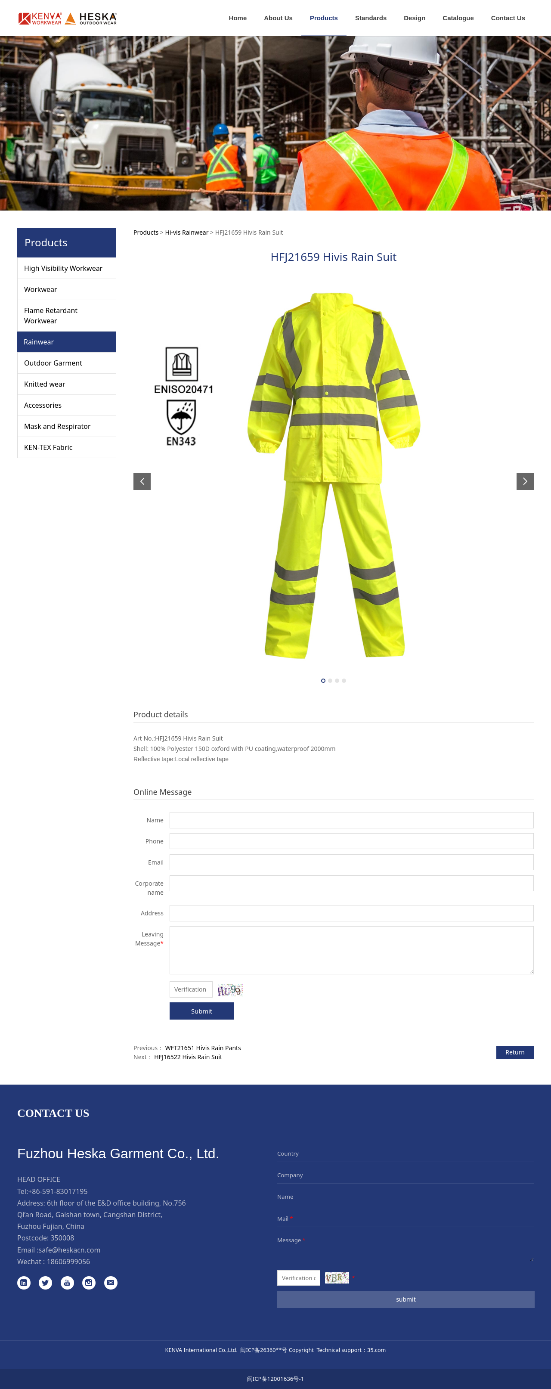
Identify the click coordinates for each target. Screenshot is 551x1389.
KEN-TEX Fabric (48, 447)
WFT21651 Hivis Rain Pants (203, 1048)
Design (414, 18)
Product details (160, 714)
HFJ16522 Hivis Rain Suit (188, 1057)
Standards (371, 18)
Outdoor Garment (53, 363)
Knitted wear (44, 384)
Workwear (40, 289)
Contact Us (508, 18)
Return (515, 1052)
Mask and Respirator (57, 426)
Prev (145, 481)
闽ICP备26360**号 (263, 1350)
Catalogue (458, 18)
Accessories (43, 405)
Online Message (162, 792)
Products (324, 18)
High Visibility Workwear (63, 268)
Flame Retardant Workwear (50, 316)
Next (522, 481)
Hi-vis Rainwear (186, 232)
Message (292, 1240)
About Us (278, 18)
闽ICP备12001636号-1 (275, 1379)
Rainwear (39, 342)
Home (238, 18)
